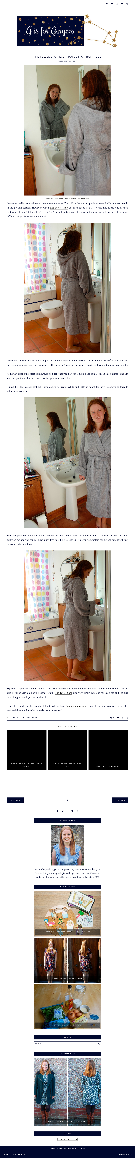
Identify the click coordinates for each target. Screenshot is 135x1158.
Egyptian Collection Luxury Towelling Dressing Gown (67, 198)
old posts (120, 800)
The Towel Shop (59, 207)
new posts (15, 800)
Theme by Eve (125, 1154)
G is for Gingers (17, 1154)
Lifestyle (16, 718)
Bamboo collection (76, 706)
